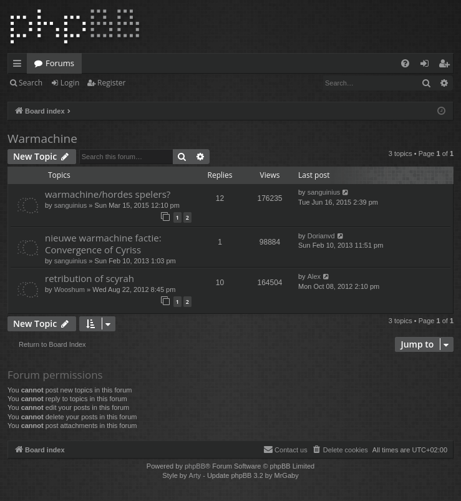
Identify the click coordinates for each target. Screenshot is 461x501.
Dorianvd (321, 236)
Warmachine (42, 138)
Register (111, 82)
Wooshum (69, 289)
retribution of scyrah (89, 278)
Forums (60, 63)
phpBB (195, 466)
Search (30, 82)
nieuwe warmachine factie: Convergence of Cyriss (103, 243)
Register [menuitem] (447, 65)
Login (70, 82)
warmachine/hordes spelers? (107, 194)
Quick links (19, 65)
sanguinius (70, 205)
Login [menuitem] (427, 65)
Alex (314, 276)
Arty (195, 475)
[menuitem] (405, 63)
